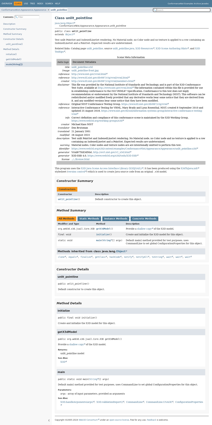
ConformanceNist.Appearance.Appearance (23, 10)
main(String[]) (13, 64)
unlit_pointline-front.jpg (85, 70)
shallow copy (144, 228)
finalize (85, 257)
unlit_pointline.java (123, 48)
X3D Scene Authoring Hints (171, 48)
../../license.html (80, 159)
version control (76, 171)
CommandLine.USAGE (159, 402)
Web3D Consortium (88, 420)
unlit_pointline (59, 10)
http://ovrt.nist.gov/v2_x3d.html (111, 152)
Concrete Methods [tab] (144, 218)
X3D (62, 362)
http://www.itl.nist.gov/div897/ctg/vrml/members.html (102, 81)
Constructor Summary (14, 29)
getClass (100, 257)
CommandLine (134, 402)
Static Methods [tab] (89, 218)
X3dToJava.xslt (189, 168)
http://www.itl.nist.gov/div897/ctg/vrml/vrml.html (99, 77)
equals (72, 257)
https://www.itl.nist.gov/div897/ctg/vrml (144, 104)
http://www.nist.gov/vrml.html (88, 74)
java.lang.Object (64, 23)
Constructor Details (13, 39)
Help (57, 3)
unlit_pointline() (14, 44)
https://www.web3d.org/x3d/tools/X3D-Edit (112, 155)
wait (169, 257)
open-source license (119, 420)
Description (10, 24)
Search (49, 3)
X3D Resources (144, 48)
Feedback (151, 420)
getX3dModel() (13, 59)
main (98, 240)
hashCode (115, 257)
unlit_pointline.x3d (82, 67)
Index (40, 3)
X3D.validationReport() (109, 402)
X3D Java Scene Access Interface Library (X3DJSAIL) (111, 168)
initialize (102, 234)
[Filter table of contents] (27, 17)
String (106, 240)
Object (69, 34)
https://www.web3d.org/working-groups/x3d (96, 120)
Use (26, 3)
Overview (7, 3)
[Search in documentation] (181, 10)
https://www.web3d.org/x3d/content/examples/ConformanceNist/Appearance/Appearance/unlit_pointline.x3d (133, 148)
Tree (32, 3)
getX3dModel (103, 228)
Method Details (11, 49)
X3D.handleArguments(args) (76, 402)
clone (61, 257)
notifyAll (142, 257)
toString (157, 257)
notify (128, 257)
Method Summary (12, 34)
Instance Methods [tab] (115, 218)
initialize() (11, 54)
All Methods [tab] (66, 218)
